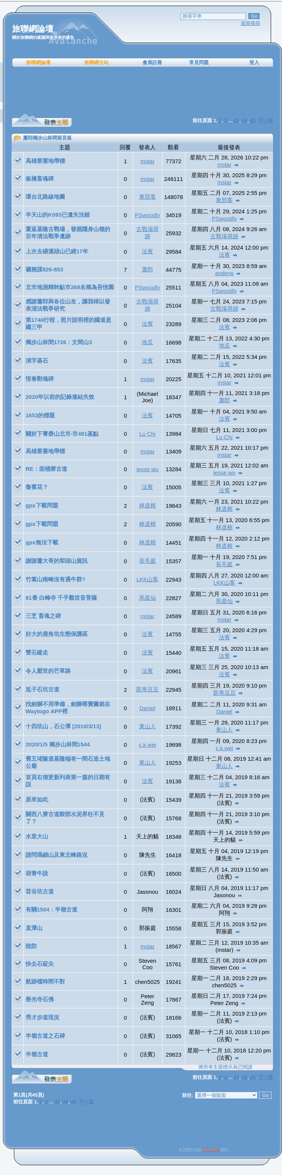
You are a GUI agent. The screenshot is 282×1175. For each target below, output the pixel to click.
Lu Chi (147, 433)
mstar (147, 161)
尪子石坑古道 (42, 689)
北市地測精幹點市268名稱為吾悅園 (70, 287)
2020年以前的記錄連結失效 (60, 397)
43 (236, 1077)
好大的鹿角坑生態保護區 (57, 634)
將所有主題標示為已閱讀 (225, 1067)
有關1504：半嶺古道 (51, 909)
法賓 (147, 251)
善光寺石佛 (40, 999)
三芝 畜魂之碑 (43, 616)
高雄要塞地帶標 (45, 161)
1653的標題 (40, 415)
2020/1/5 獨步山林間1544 (58, 744)
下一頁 (265, 1077)
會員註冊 (152, 62)
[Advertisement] (142, 90)
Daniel (147, 708)
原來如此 (37, 799)
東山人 (147, 726)
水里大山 (37, 836)
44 (244, 1077)
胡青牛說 (37, 873)
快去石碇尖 (40, 964)
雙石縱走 (37, 652)
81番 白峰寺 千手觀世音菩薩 (61, 597)
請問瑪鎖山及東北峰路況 (57, 855)
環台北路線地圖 (45, 196)
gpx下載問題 (42, 505)
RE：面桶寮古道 (46, 469)
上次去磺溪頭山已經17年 (57, 251)
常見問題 (199, 62)
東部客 (147, 196)
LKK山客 (147, 579)
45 (252, 1077)
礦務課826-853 (44, 269)
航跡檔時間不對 (45, 981)
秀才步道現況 (42, 1017)
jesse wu (147, 469)
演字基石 (37, 360)
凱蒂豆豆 (147, 689)
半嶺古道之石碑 (45, 1036)
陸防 (31, 946)
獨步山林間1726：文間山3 (59, 342)
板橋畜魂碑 (40, 178)
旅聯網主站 (96, 62)
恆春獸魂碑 (40, 378)
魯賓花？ (37, 487)
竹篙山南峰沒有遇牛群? (55, 579)
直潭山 (34, 928)
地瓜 (147, 342)
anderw (224, 273)
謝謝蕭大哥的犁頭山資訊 (57, 561)
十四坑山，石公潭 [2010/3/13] (63, 726)
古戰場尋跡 (224, 236)
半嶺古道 (37, 1054)
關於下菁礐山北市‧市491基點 (62, 433)
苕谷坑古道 (40, 891)
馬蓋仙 (147, 597)
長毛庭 (147, 561)
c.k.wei (147, 744)
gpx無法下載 (42, 542)
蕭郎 (147, 269)
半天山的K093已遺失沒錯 (58, 214)
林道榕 (147, 505)
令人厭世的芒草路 (48, 671)
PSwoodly (147, 215)
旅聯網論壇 (38, 62)
